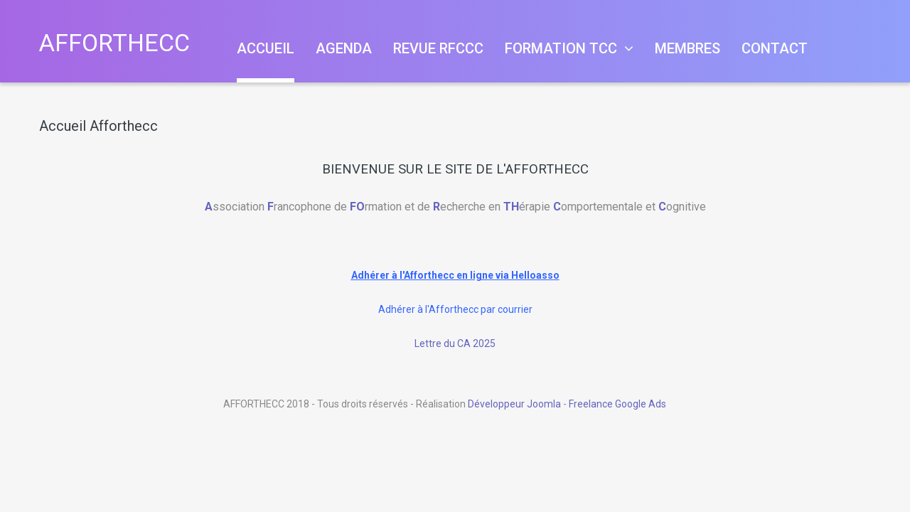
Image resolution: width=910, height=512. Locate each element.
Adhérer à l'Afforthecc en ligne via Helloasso (455, 275)
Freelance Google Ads (617, 404)
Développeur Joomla (514, 404)
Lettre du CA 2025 (455, 343)
